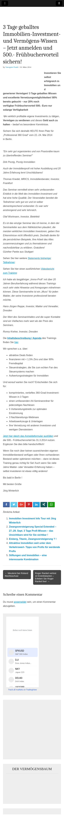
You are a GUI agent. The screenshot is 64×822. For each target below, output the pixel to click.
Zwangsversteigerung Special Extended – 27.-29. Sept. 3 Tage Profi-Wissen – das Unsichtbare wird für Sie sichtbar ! (32, 530)
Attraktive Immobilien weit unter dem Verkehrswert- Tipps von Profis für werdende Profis (34, 547)
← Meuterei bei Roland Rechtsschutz (16, 574)
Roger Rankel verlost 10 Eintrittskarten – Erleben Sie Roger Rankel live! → (45, 577)
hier (16, 342)
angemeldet (20, 602)
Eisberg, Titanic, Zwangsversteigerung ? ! (33, 539)
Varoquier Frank (11, 67)
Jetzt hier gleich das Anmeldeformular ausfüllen (28, 436)
